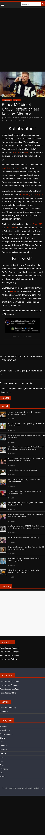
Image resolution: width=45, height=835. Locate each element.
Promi (2, 765)
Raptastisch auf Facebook (9, 648)
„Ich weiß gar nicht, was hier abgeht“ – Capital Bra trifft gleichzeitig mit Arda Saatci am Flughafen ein (26, 448)
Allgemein (3, 726)
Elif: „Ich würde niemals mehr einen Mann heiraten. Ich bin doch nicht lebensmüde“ (26, 548)
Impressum (4, 711)
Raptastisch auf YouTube (9, 655)
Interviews (4, 750)
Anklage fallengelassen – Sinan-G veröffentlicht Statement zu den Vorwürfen (23, 571)
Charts (2, 738)
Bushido (16, 152)
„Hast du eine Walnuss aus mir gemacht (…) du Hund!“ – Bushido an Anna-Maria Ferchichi (26, 459)
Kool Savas (7, 168)
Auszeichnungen (6, 734)
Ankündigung (5, 730)
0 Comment (34, 118)
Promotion (4, 769)
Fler (26, 152)
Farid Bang (25, 194)
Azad (19, 168)
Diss (1, 742)
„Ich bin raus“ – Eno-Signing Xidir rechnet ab (21, 372)
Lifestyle (16, 100)
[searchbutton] (43, 4)
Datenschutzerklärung (8, 708)
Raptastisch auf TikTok (8, 659)
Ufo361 (21, 121)
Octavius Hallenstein (21, 118)
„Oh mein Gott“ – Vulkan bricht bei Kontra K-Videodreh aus (21, 358)
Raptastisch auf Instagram (10, 652)
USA (1, 773)
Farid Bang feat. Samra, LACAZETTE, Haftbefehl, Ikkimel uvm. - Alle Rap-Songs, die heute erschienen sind (26, 527)
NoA (1, 761)
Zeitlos (2, 777)
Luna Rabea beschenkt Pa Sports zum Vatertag (23, 538)
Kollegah (39, 194)
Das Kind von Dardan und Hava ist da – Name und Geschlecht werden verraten (24, 413)
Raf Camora (11, 228)
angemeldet (14, 389)
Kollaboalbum (14, 121)
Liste (2, 757)
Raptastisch (7, 100)
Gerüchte (3, 746)
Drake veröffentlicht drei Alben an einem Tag (23, 470)
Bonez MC (5, 121)
